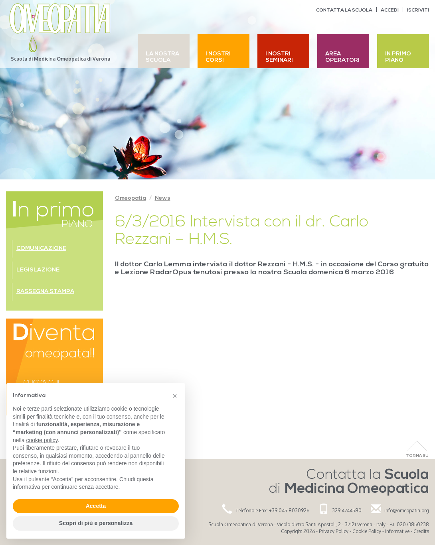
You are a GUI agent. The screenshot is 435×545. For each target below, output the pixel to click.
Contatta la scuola (344, 10)
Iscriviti (418, 10)
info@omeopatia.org (406, 511)
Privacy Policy (333, 531)
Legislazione (37, 270)
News (162, 198)
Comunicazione (41, 249)
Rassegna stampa (45, 292)
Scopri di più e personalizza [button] (95, 523)
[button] (174, 396)
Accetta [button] (96, 506)
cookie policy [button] (41, 440)
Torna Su (417, 456)
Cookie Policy (366, 531)
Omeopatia (130, 198)
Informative (397, 531)
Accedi (390, 10)
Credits (421, 531)
